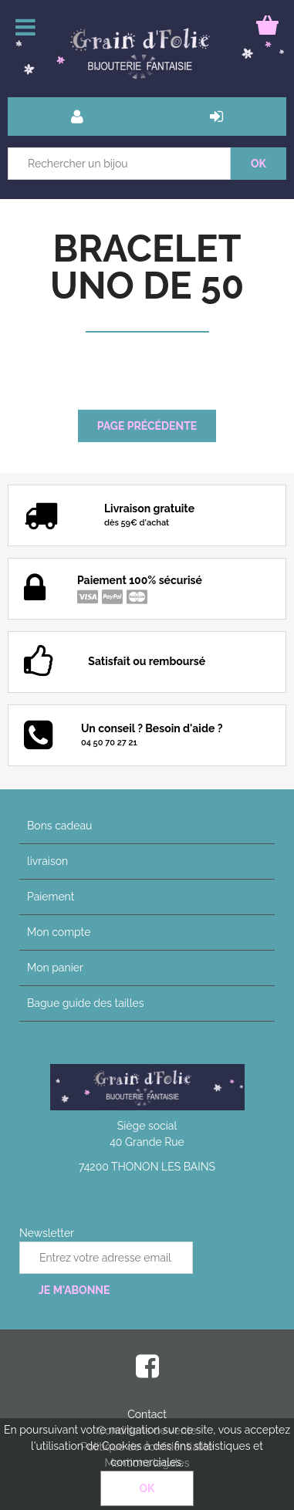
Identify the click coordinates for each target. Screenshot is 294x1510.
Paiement (50, 896)
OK (147, 1488)
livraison (47, 861)
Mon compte (58, 932)
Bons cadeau (59, 825)
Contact (147, 1414)
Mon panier (55, 967)
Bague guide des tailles (85, 1003)
